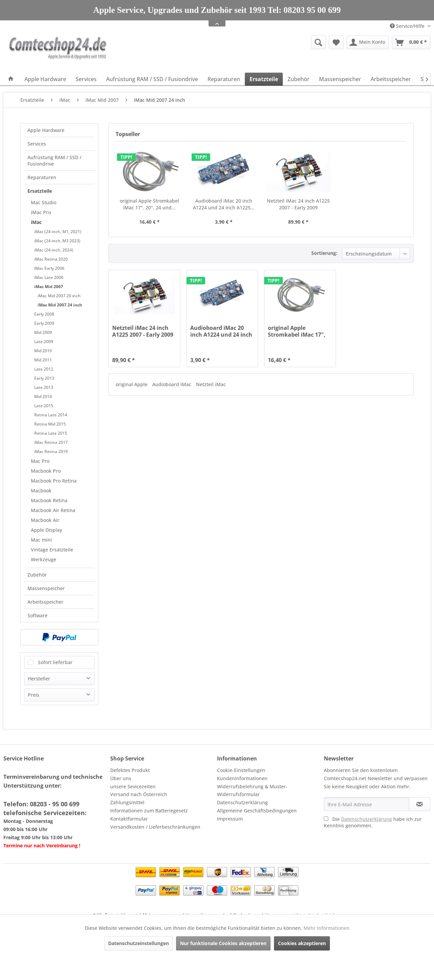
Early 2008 (44, 314)
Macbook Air (45, 520)
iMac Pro (41, 212)
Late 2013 (43, 387)
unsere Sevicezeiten (133, 786)
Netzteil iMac (211, 384)
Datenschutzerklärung (242, 802)
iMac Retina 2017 (51, 442)
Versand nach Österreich (138, 794)
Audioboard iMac (172, 384)
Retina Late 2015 (50, 433)
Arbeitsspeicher (45, 602)
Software (37, 615)
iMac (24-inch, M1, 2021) (57, 231)
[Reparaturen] (224, 79)
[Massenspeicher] (340, 79)
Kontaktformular (129, 818)
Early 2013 (44, 378)
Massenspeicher (46, 588)
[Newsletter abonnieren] (419, 804)
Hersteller (39, 678)
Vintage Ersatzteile (52, 549)
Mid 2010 (43, 351)
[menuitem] (266, 42)
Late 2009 (43, 341)
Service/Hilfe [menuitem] (408, 26)
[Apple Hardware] (45, 79)
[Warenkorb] (411, 42)
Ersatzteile (39, 191)
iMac (36, 222)
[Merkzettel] (336, 42)
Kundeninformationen (242, 778)
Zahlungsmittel (127, 802)
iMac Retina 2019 (51, 451)
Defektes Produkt (130, 770)
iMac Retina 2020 (51, 259)
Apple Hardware (45, 130)
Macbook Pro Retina (54, 480)
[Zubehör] (298, 79)
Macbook (41, 490)
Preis (33, 695)
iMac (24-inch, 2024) (53, 250)
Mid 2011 (43, 360)
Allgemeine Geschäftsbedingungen (257, 810)
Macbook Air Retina (53, 510)
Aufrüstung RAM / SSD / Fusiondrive (54, 160)
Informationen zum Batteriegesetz (149, 810)
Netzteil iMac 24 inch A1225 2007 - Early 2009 (298, 204)
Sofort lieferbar (55, 662)
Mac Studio (43, 202)
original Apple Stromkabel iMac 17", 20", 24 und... (149, 204)
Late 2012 (43, 369)
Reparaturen (41, 177)
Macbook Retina (49, 500)
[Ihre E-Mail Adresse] (366, 804)
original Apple (132, 384)
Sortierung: (324, 253)
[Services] (86, 79)
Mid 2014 (43, 396)
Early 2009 (44, 323)
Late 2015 (43, 406)
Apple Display (46, 530)
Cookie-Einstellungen (241, 770)
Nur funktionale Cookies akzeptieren (223, 943)
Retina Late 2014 (50, 415)
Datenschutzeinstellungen (138, 943)
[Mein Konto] (368, 42)
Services (36, 143)
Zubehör (37, 574)
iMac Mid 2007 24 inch (60, 305)
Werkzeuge (43, 559)
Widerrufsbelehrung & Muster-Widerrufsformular (252, 790)
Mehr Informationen (326, 928)
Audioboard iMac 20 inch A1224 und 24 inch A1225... (224, 204)
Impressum (230, 818)
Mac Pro (40, 461)
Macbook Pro (46, 471)
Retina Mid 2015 (50, 424)
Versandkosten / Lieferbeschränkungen (155, 827)
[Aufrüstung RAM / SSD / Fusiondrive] (152, 79)
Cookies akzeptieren (302, 943)
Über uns (120, 778)
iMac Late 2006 (48, 277)
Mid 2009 (43, 332)
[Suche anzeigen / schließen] (318, 42)
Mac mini (41, 540)
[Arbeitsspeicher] (391, 79)
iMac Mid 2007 (48, 286)
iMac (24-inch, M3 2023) (57, 241)
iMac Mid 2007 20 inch (59, 296)
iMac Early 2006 (49, 268)
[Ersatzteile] (264, 79)
